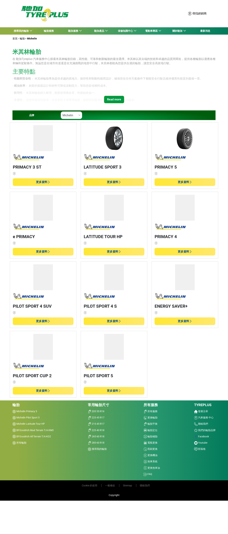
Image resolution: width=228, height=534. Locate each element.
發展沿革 (201, 411)
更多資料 (43, 182)
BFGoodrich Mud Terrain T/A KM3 (33, 430)
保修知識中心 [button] (125, 30)
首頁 (14, 38)
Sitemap (128, 485)
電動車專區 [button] (151, 30)
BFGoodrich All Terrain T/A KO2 (31, 436)
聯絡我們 (201, 423)
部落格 (200, 448)
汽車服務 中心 (204, 417)
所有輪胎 (19, 442)
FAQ (148, 474)
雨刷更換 (150, 448)
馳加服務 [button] (73, 30)
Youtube (200, 442)
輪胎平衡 (150, 423)
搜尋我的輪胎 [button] (21, 30)
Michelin (32, 38)
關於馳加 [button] (177, 30)
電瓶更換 (150, 442)
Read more (114, 99)
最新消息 (205, 30)
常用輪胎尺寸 (98, 405)
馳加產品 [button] (99, 30)
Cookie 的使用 (90, 485)
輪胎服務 (49, 30)
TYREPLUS (202, 405)
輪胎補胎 (150, 436)
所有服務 (151, 405)
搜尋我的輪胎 (97, 448)
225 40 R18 (96, 430)
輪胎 (22, 38)
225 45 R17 (96, 417)
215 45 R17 (96, 423)
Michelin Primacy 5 (24, 411)
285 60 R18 (96, 442)
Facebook (201, 436)
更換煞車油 (152, 467)
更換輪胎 (150, 417)
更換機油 (150, 455)
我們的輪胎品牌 (205, 430)
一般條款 (110, 485)
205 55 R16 (96, 411)
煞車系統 (150, 461)
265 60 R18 (96, 436)
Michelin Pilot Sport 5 (26, 417)
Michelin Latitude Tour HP (28, 423)
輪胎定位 (150, 430)
